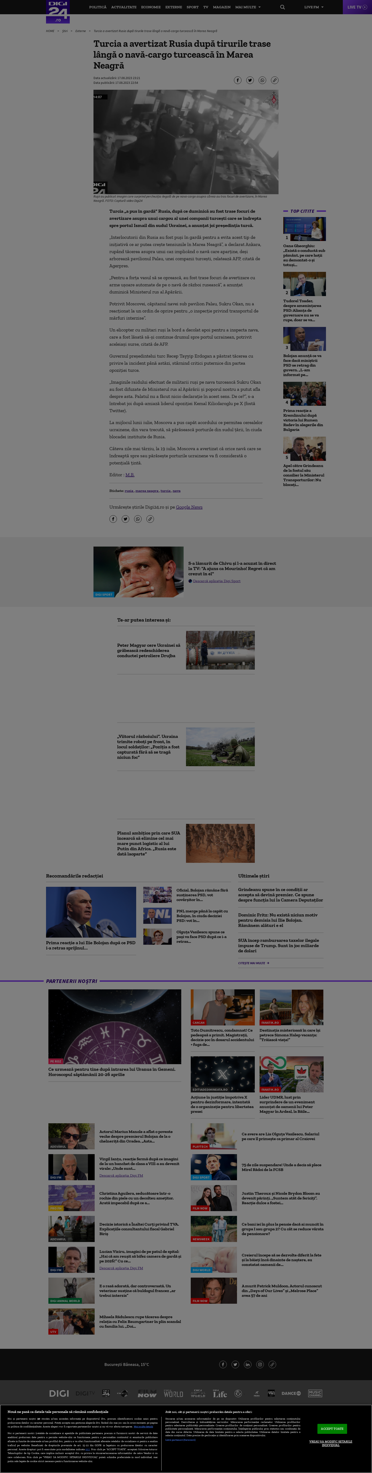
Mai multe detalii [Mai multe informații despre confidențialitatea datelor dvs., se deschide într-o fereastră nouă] (143, 1426)
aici (87, 1449)
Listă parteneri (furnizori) (180, 1439)
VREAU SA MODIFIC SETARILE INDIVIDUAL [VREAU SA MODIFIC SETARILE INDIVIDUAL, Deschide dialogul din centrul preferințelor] (330, 1443)
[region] (186, 1439)
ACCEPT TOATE (332, 1429)
